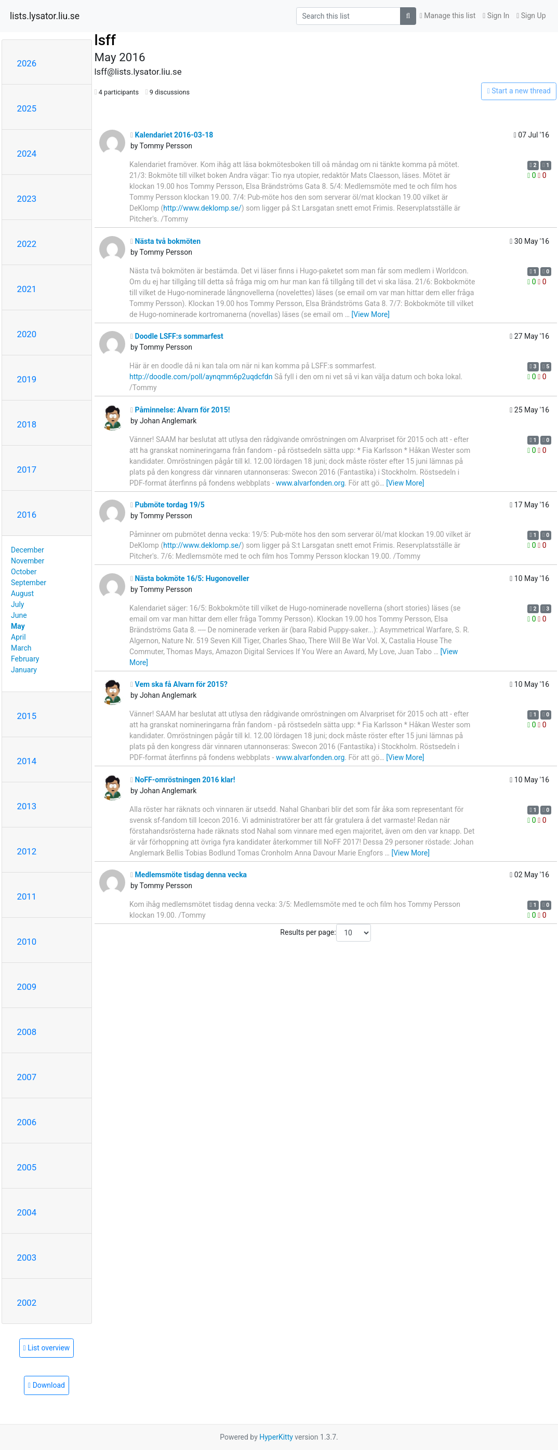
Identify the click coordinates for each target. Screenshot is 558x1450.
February (25, 659)
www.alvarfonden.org (310, 483)
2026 (27, 63)
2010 (27, 941)
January (24, 670)
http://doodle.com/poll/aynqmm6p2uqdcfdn (200, 376)
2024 (27, 153)
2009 (27, 987)
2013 (27, 806)
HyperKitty (276, 1437)
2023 (27, 199)
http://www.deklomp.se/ (202, 208)
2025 (27, 108)
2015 (27, 716)
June (19, 615)
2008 (27, 1032)
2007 (27, 1077)
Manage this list (448, 15)
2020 (27, 334)
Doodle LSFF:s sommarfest (176, 336)
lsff (105, 40)
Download (46, 1385)
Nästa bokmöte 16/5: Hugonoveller (189, 578)
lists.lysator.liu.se (44, 16)
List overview (46, 1348)
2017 (27, 469)
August (22, 593)
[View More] (371, 314)
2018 (27, 424)
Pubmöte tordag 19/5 (167, 505)
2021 (27, 289)
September (28, 582)
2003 (27, 1257)
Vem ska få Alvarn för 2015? (179, 684)
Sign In (496, 15)
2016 (27, 514)
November (27, 561)
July (17, 604)
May (18, 626)
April (18, 637)
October (23, 572)
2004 (27, 1212)
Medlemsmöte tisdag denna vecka (188, 875)
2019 (27, 379)
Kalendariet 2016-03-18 (171, 135)
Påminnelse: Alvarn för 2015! (180, 410)
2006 (27, 1122)
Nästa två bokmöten (165, 241)
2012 (27, 851)
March (21, 648)
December (27, 550)
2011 (27, 896)
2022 (27, 244)
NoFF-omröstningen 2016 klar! (182, 780)
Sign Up (531, 15)
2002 (27, 1302)
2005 (27, 1167)
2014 (27, 761)
